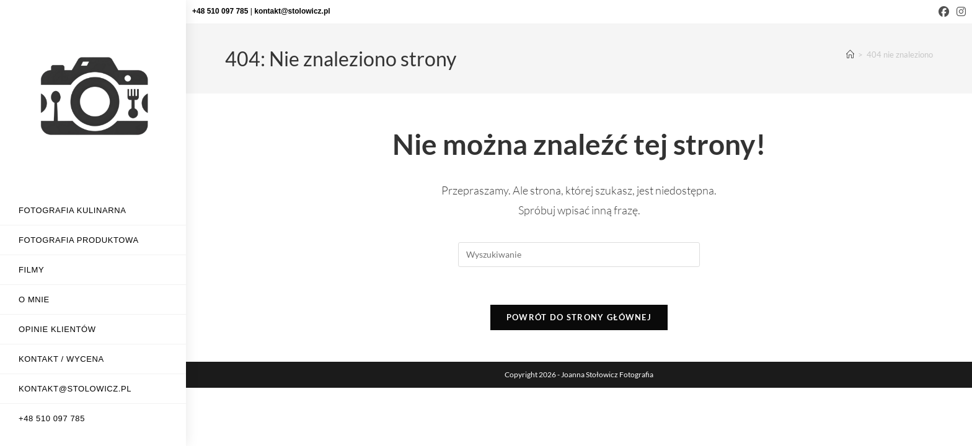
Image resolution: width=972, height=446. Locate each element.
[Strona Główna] (850, 54)
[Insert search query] (579, 254)
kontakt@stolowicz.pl (292, 11)
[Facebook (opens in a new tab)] (944, 12)
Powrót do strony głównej (579, 317)
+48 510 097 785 (221, 11)
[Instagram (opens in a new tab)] (959, 12)
